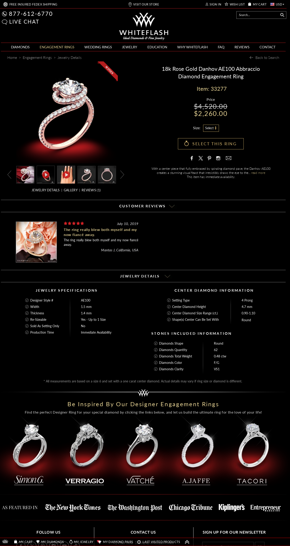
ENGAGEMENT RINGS (57, 47)
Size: (196, 128)
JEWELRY (129, 47)
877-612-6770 (31, 13)
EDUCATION (157, 47)
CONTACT (268, 47)
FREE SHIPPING (33, 4)
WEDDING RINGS (98, 47)
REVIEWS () (91, 190)
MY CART (260, 4)
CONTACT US (143, 532)
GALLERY (71, 190)
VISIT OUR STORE (146, 4)
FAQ (221, 47)
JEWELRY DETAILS (46, 190)
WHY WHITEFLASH (192, 47)
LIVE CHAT (24, 21)
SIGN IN (215, 4)
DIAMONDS (20, 47)
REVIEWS (242, 47)
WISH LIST (237, 4)
